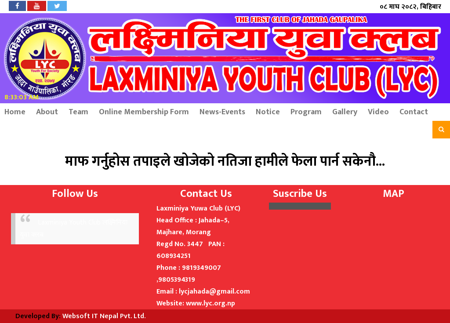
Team (78, 112)
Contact (413, 112)
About (47, 112)
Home (14, 112)
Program (306, 112)
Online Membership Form (144, 112)
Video (378, 112)
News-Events (222, 112)
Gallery (344, 112)
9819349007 (201, 268)
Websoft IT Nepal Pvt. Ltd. (103, 316)
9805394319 (176, 280)
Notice (268, 112)
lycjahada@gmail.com (214, 292)
